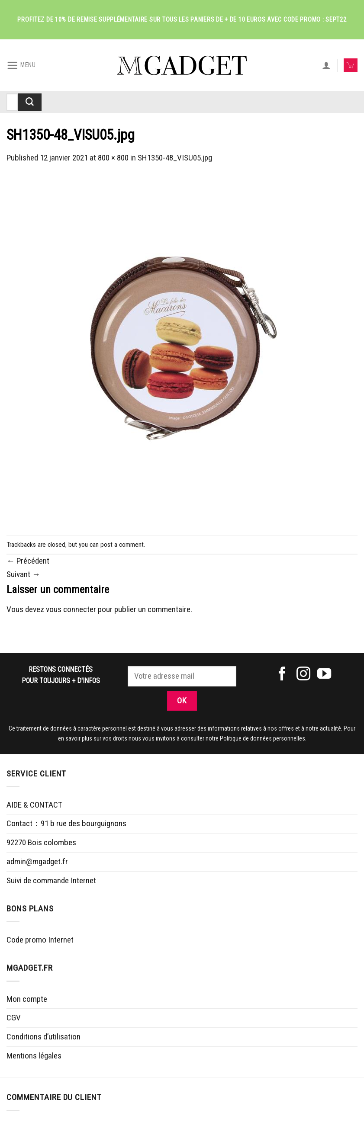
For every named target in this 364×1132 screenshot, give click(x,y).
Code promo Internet (40, 940)
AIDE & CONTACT (34, 805)
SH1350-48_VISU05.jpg (175, 158)
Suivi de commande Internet (51, 880)
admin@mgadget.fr (37, 861)
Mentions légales (33, 1056)
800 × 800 (113, 158)
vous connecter (71, 609)
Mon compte (26, 999)
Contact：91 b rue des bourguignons (66, 823)
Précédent (27, 561)
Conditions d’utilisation (43, 1037)
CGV (13, 1018)
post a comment (122, 544)
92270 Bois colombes (41, 842)
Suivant (23, 574)
